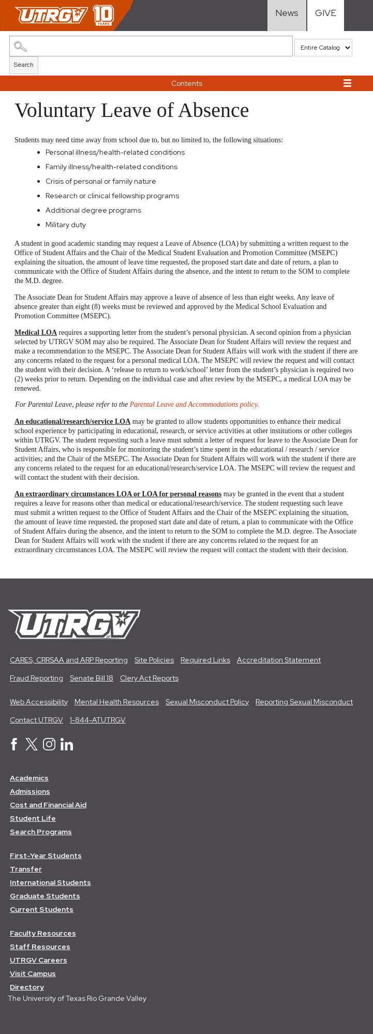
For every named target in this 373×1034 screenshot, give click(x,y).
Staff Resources (40, 946)
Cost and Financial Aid (48, 804)
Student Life (33, 818)
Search (24, 65)
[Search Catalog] (151, 46)
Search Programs (41, 831)
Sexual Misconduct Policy (207, 701)
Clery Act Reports (149, 678)
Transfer (26, 868)
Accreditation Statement (279, 659)
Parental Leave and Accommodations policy (194, 405)
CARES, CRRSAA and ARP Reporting (69, 659)
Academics (29, 777)
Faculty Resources (43, 933)
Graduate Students (45, 895)
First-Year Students (46, 855)
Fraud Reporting (36, 678)
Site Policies (154, 659)
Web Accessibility (39, 701)
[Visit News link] (286, 15)
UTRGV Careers (38, 960)
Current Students (41, 909)
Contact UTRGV (36, 720)
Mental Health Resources (116, 701)
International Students (50, 882)
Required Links (205, 659)
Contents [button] (186, 83)
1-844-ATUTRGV (98, 720)
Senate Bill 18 (91, 678)
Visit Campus (33, 973)
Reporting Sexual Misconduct (304, 701)
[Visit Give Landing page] (325, 15)
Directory (27, 986)
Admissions (30, 791)
